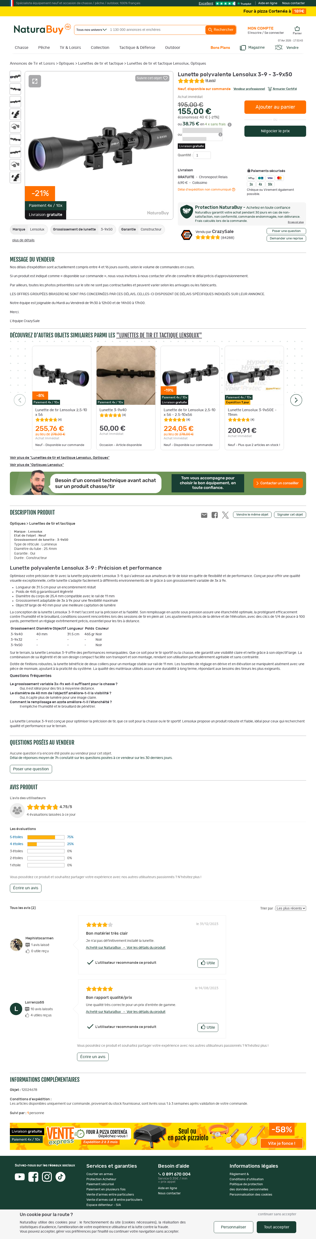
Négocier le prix (275, 131)
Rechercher (221, 29)
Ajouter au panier (275, 107)
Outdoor (172, 48)
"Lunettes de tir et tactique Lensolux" (159, 335)
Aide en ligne (267, 3)
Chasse (21, 48)
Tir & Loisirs (70, 48)
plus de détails (23, 240)
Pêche (44, 48)
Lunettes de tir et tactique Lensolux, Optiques (166, 63)
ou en (205, 124)
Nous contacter (293, 3)
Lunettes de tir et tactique (100, 63)
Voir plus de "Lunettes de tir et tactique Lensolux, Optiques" (60, 458)
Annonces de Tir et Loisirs (32, 63)
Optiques (66, 63)
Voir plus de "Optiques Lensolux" (37, 465)
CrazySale (215, 232)
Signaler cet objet (290, 514)
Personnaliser (233, 1227)
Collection (100, 48)
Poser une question (286, 231)
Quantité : (186, 155)
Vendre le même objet (252, 514)
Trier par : (267, 908)
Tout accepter (276, 1227)
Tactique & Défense (137, 48)
